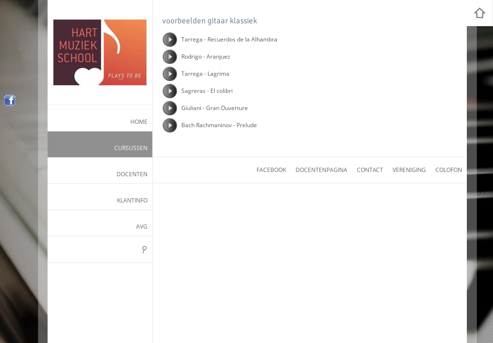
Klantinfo (132, 200)
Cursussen (131, 148)
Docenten (132, 174)
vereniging (409, 170)
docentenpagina (321, 170)
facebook (271, 170)
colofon (448, 170)
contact (370, 170)
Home (139, 122)
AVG (142, 226)
